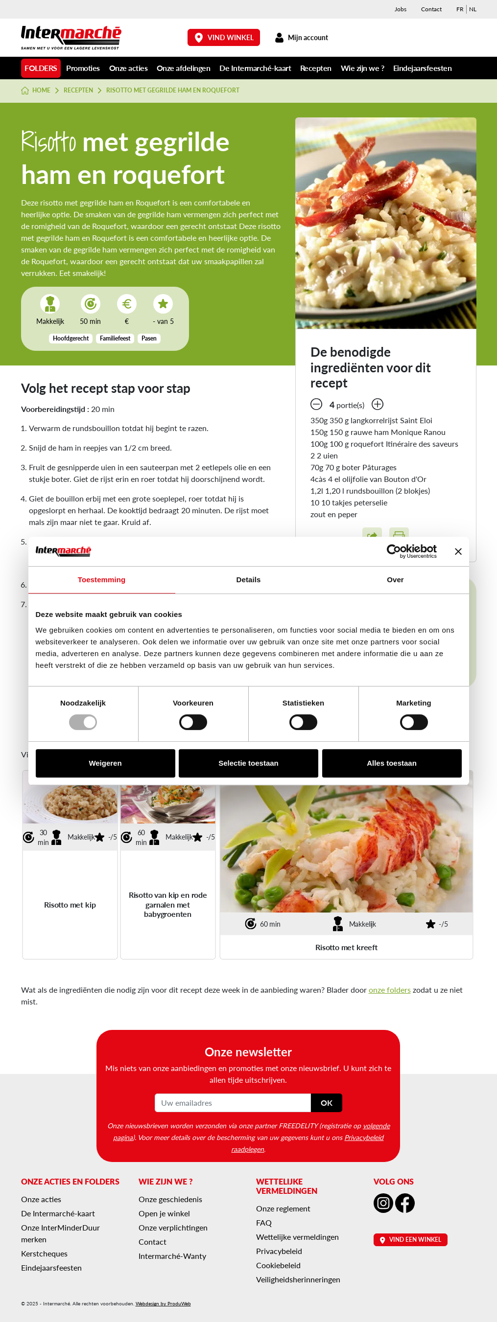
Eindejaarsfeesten (422, 67)
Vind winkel (224, 37)
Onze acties (128, 67)
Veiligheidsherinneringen (298, 1279)
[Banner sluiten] (458, 551)
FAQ (264, 1222)
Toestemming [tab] (102, 579)
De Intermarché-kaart (255, 67)
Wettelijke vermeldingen (297, 1236)
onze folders (390, 989)
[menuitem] (460, 9)
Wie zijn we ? (362, 67)
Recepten (315, 67)
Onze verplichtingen (173, 1227)
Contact (431, 9)
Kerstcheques (44, 1253)
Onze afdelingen (184, 67)
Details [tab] (249, 579)
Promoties (83, 67)
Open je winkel (164, 1213)
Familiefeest (115, 338)
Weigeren (105, 763)
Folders (40, 67)
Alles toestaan (392, 763)
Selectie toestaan (248, 763)
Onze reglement (283, 1208)
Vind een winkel (410, 1239)
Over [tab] (395, 579)
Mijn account (302, 37)
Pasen (149, 338)
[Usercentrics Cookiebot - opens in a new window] (394, 551)
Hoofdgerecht (71, 338)
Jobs (400, 9)
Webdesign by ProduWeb (163, 1303)
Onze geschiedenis (170, 1199)
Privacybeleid (279, 1250)
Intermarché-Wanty (172, 1255)
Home (36, 90)
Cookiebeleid (278, 1265)
